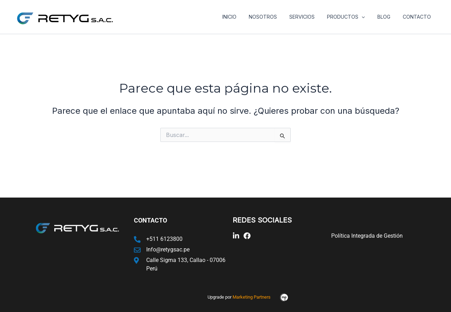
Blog (387, 17)
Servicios (310, 17)
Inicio (243, 17)
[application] (368, 17)
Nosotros (274, 17)
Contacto (418, 17)
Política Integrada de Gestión (367, 235)
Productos (352, 17)
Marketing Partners (252, 297)
